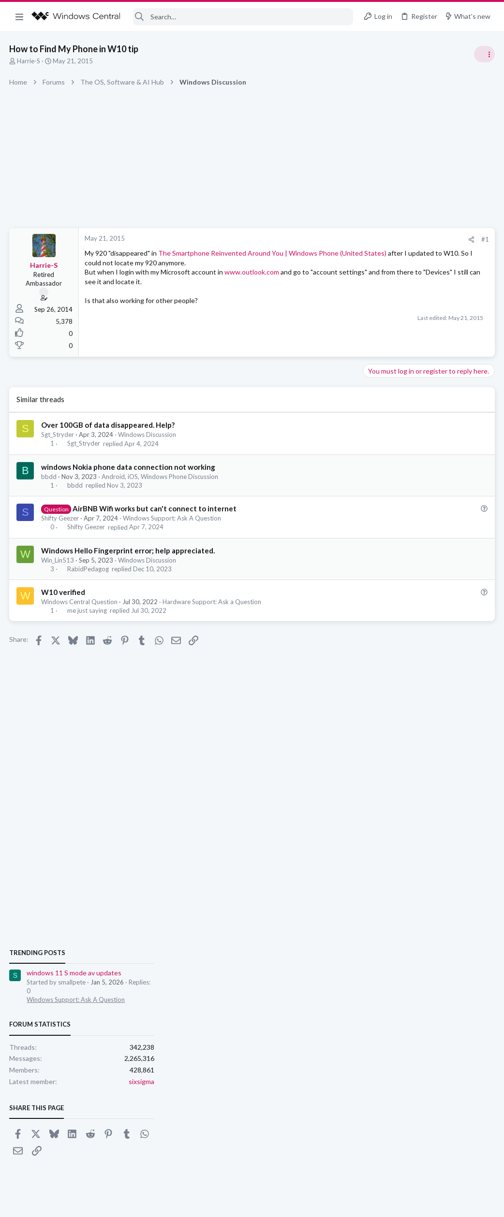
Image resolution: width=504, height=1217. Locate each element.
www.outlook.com (252, 281)
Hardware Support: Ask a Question (212, 602)
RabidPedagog (88, 569)
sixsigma (481, 652)
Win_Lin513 (58, 560)
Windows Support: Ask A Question (172, 518)
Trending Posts (377, 523)
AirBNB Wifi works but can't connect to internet (155, 508)
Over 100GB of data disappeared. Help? (108, 424)
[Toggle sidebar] (484, 54)
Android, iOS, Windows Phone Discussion (160, 476)
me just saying (87, 610)
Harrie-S (29, 61)
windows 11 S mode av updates (414, 543)
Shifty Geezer (60, 518)
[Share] (316, 239)
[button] (19, 16)
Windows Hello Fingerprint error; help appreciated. (128, 550)
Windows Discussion (148, 434)
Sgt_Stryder (58, 434)
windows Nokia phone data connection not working (129, 467)
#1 (330, 239)
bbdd (49, 476)
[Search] (243, 16)
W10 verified (64, 592)
